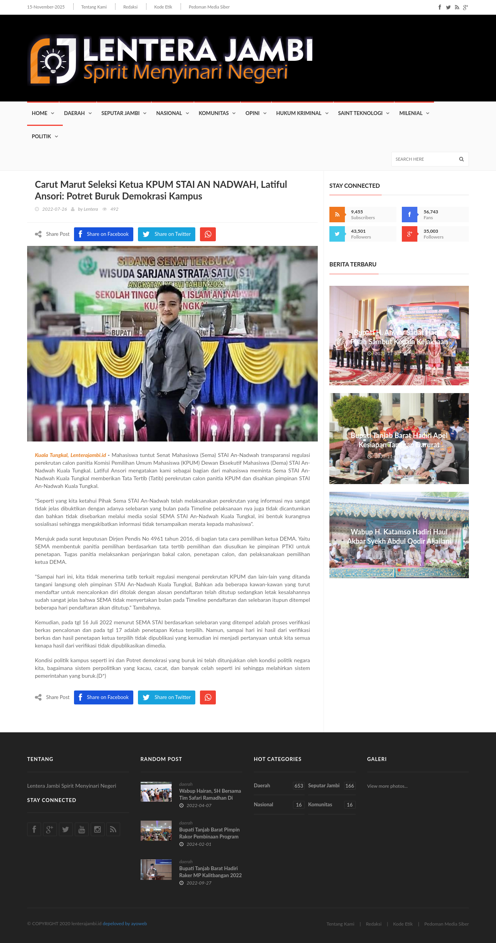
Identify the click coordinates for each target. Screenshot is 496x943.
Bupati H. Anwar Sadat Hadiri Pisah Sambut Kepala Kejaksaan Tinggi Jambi (399, 341)
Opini (252, 113)
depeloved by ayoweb (125, 923)
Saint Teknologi (360, 113)
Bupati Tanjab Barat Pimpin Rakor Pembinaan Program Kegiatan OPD (209, 836)
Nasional (169, 113)
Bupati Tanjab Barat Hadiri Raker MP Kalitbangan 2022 (210, 871)
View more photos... (387, 786)
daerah (186, 784)
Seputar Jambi (121, 113)
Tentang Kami (94, 6)
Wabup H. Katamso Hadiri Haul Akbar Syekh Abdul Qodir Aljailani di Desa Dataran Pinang (399, 541)
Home (39, 113)
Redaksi (130, 6)
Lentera (91, 209)
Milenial (410, 113)
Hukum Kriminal (299, 113)
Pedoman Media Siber (209, 6)
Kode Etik (163, 6)
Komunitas (214, 113)
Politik (41, 136)
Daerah (74, 113)
